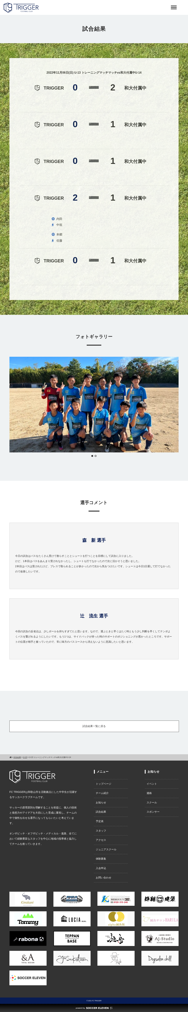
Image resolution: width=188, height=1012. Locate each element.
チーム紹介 (102, 793)
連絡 (149, 793)
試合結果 (101, 811)
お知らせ (101, 802)
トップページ (103, 783)
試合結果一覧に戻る (94, 726)
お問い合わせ (103, 877)
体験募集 (101, 858)
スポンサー (153, 811)
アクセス (101, 839)
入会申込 (101, 868)
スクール (152, 802)
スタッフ (101, 830)
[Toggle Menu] (174, 7)
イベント (152, 783)
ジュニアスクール (106, 849)
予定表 (100, 821)
